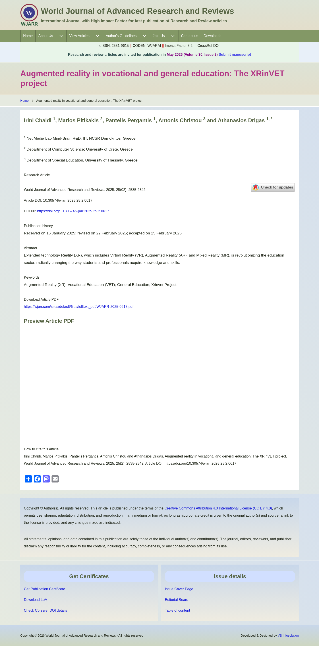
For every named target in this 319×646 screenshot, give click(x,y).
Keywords (31, 277)
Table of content (177, 610)
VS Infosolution (288, 635)
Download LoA (35, 600)
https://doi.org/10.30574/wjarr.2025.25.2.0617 (73, 211)
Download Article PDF (41, 299)
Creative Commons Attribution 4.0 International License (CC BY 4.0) (218, 508)
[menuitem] (28, 36)
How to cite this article (41, 449)
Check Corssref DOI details (45, 610)
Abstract (30, 248)
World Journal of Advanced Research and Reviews (137, 11)
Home (24, 100)
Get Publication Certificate (44, 589)
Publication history (38, 226)
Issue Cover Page (179, 589)
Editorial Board (176, 600)
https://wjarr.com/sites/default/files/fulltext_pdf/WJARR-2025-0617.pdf (78, 307)
